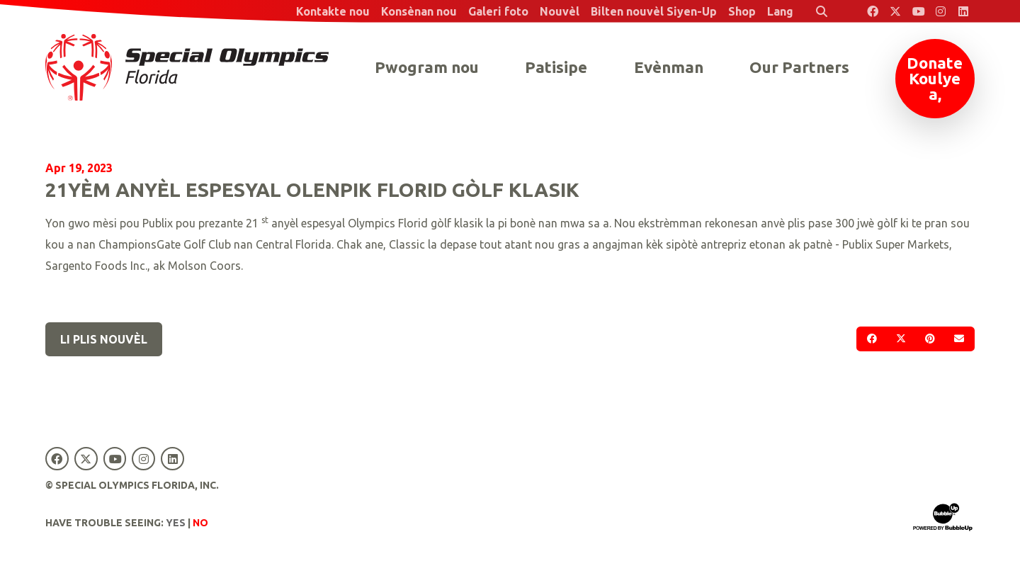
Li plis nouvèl (103, 339)
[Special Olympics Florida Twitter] (895, 11)
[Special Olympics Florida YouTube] (918, 11)
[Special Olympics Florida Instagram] (940, 11)
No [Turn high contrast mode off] (200, 522)
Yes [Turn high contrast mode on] (176, 522)
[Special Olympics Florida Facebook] (872, 11)
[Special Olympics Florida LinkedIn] (963, 11)
